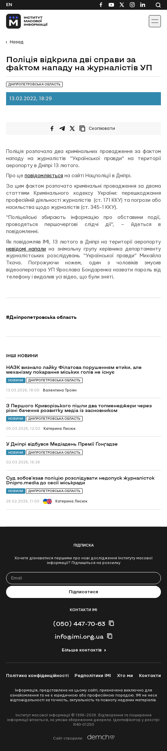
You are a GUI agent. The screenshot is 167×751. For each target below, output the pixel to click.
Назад (16, 42)
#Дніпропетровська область (41, 317)
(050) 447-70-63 (79, 624)
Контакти (150, 675)
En (9, 4)
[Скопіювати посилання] (98, 128)
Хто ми (125, 675)
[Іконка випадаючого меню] (155, 21)
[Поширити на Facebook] (52, 128)
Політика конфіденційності (37, 675)
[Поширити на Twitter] (72, 128)
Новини (15, 380)
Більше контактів (82, 650)
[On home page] (20, 21)
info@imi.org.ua (79, 636)
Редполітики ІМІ (93, 675)
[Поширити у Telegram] (62, 128)
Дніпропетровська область (54, 380)
